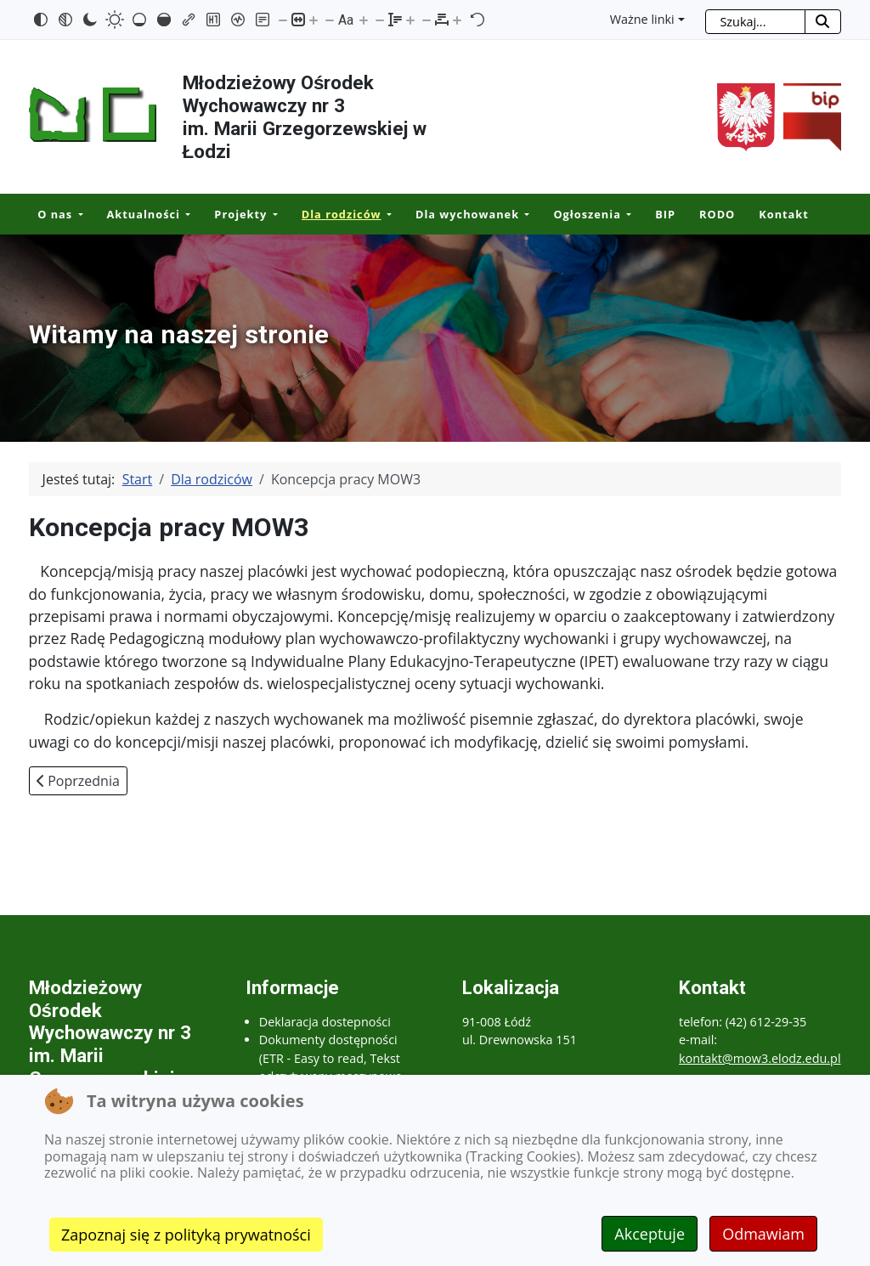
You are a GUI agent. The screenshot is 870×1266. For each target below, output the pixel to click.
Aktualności (143, 214)
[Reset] (477, 20)
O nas (54, 214)
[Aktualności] (185, 214)
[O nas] (77, 214)
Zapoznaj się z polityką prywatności (186, 1234)
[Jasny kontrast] (114, 20)
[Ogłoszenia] (626, 214)
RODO (717, 214)
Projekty (240, 214)
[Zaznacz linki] (188, 20)
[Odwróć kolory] (41, 20)
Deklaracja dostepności (325, 1022)
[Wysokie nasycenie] (164, 20)
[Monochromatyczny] (65, 20)
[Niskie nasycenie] (139, 20)
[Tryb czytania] (262, 20)
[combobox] (755, 21)
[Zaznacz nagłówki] (213, 20)
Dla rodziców (341, 214)
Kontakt (784, 214)
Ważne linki (642, 19)
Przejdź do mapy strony (12, 13)
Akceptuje (649, 1234)
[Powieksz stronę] (313, 19)
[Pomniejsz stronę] (282, 19)
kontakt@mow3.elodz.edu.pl (760, 1058)
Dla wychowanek (467, 214)
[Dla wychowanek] (524, 214)
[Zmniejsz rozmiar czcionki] (329, 19)
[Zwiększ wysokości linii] (410, 19)
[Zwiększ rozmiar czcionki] (363, 19)
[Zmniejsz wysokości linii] (379, 19)
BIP (665, 214)
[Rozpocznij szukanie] (823, 21)
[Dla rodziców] (386, 214)
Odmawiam (763, 1234)
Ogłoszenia (586, 214)
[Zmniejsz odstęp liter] (426, 19)
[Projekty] (272, 214)
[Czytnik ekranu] (238, 20)
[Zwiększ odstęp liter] (457, 19)
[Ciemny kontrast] (90, 20)
